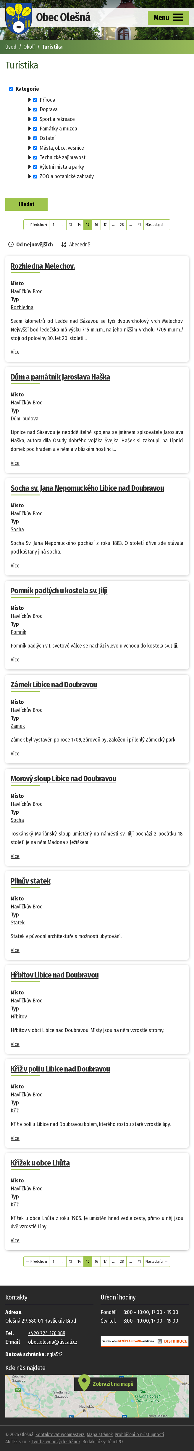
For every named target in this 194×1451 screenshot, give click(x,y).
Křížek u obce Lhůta (40, 1163)
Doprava (49, 109)
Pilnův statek (30, 881)
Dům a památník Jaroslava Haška (60, 377)
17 (105, 224)
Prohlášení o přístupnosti (139, 1434)
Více (15, 352)
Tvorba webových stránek (55, 1441)
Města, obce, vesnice (62, 147)
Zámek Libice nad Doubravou (54, 684)
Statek (18, 922)
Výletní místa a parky (62, 167)
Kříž (15, 1110)
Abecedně (79, 244)
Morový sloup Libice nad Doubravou (63, 778)
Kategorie (27, 89)
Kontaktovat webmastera (60, 1434)
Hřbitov (19, 1016)
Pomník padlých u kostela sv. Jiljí (59, 590)
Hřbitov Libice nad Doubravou (54, 975)
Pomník (18, 632)
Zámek (18, 726)
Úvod (10, 47)
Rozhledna (22, 307)
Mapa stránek (100, 1434)
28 (122, 224)
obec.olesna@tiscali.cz (52, 1342)
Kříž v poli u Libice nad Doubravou (60, 1069)
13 (70, 224)
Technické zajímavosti (63, 157)
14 (79, 224)
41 (139, 224)
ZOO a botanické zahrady (67, 176)
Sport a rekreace (57, 119)
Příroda (47, 100)
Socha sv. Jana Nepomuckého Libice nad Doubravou (87, 488)
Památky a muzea (58, 128)
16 (96, 224)
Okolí (29, 47)
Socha (17, 529)
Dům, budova (24, 418)
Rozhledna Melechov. (43, 266)
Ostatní (48, 138)
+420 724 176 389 (46, 1333)
